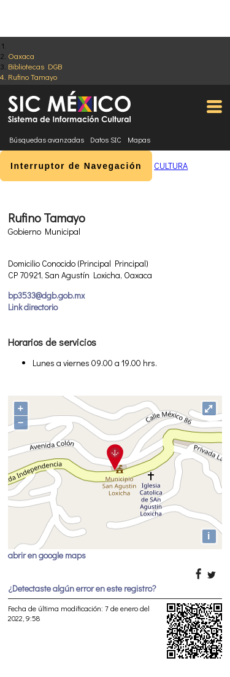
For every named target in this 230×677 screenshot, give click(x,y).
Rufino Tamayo (32, 76)
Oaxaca (21, 55)
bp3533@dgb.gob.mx (46, 295)
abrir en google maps (47, 555)
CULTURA (171, 165)
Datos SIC (105, 139)
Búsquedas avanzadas (46, 139)
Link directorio (33, 307)
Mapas (139, 139)
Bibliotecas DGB (35, 66)
